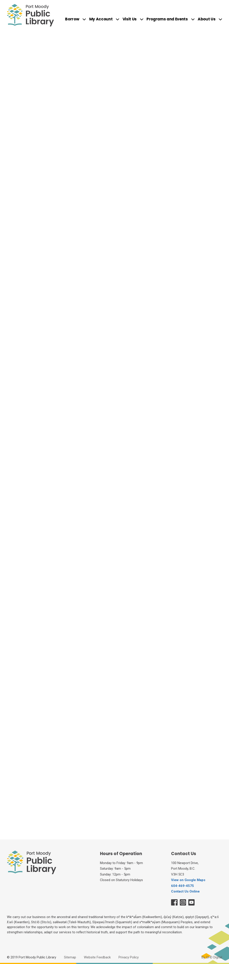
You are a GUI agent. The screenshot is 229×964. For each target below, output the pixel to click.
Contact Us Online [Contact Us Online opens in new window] (185, 891)
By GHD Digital (211, 957)
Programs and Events (167, 19)
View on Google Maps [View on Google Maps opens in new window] (188, 880)
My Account (101, 19)
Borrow (72, 19)
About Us (206, 19)
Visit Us (130, 19)
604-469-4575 (182, 886)
